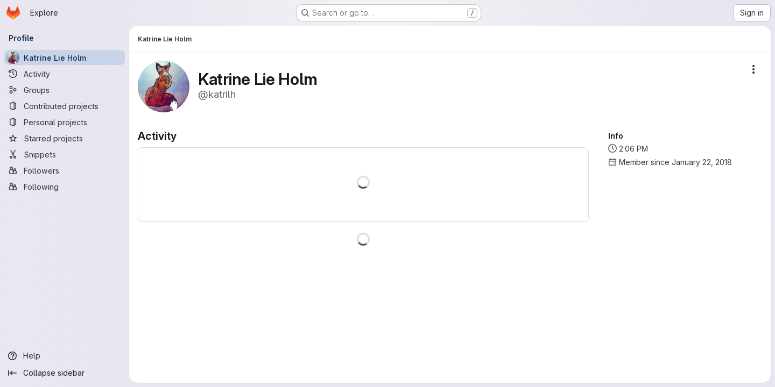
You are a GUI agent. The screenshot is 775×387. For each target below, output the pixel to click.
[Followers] (64, 170)
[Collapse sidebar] (64, 373)
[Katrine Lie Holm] (64, 57)
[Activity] (64, 73)
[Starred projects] (64, 138)
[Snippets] (64, 154)
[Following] (64, 186)
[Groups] (64, 89)
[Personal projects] (64, 122)
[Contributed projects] (64, 105)
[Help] (64, 355)
